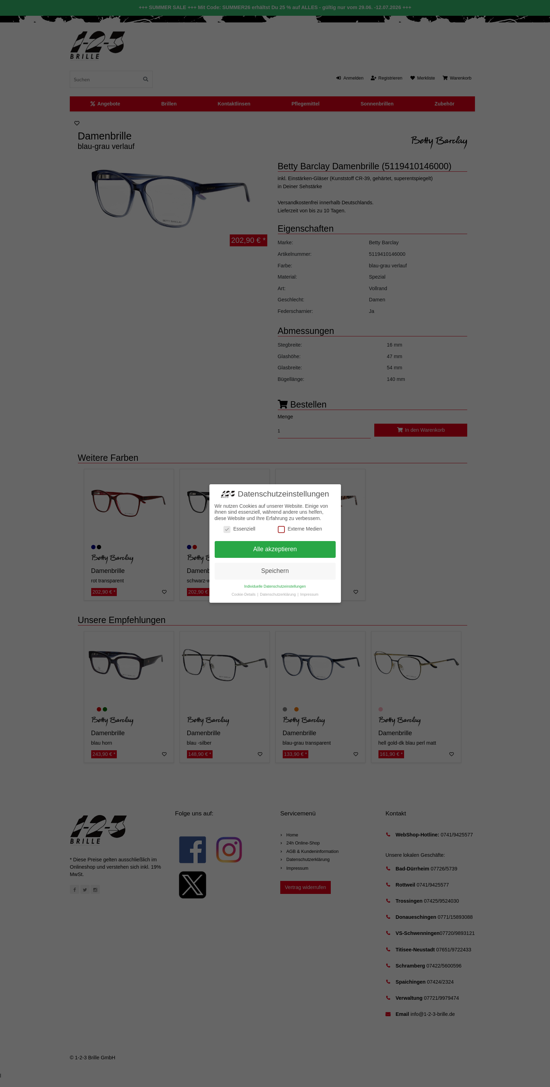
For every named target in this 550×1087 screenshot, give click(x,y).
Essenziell (239, 529)
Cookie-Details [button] (244, 594)
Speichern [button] (275, 570)
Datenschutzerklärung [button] (278, 594)
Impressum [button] (309, 594)
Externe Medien (300, 529)
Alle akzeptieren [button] (275, 549)
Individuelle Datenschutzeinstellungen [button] (275, 586)
